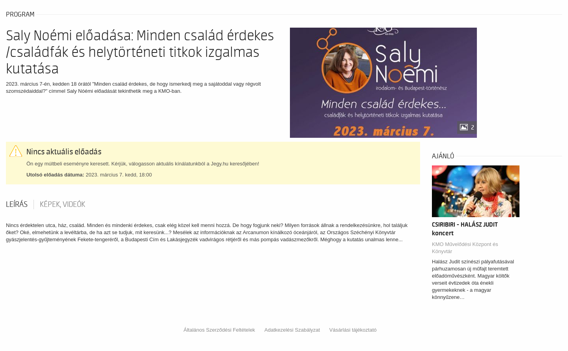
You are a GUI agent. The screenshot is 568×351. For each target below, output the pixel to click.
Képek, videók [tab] (62, 204)
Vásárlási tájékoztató (353, 330)
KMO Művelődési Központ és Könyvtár (465, 247)
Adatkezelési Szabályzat (292, 330)
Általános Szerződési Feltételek (219, 330)
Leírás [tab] (17, 204)
